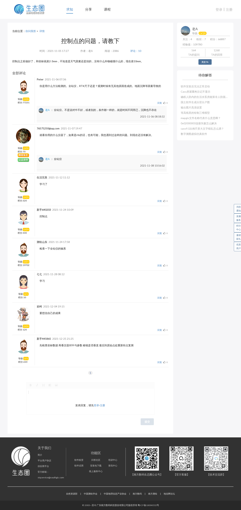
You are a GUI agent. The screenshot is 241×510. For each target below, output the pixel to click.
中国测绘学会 (90, 493)
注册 (229, 9)
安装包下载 (95, 465)
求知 (69, 9)
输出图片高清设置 (191, 107)
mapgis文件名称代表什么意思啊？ (201, 118)
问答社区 (95, 460)
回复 (159, 102)
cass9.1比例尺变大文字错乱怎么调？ (202, 128)
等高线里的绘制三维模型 (195, 112)
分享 (88, 9)
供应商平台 (43, 466)
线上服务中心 (96, 471)
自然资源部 (71, 493)
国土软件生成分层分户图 (195, 102)
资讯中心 (112, 465)
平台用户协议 (44, 460)
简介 (40, 454)
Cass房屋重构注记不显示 (195, 91)
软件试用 (78, 465)
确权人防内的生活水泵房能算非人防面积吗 (205, 96)
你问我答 (30, 31)
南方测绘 (152, 493)
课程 (107, 9)
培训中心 (112, 460)
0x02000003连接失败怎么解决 (199, 123)
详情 (42, 31)
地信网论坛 (169, 493)
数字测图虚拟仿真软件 (194, 133)
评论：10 (135, 50)
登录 (219, 9)
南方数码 (137, 493)
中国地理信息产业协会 (115, 493)
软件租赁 (78, 460)
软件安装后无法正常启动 (195, 86)
